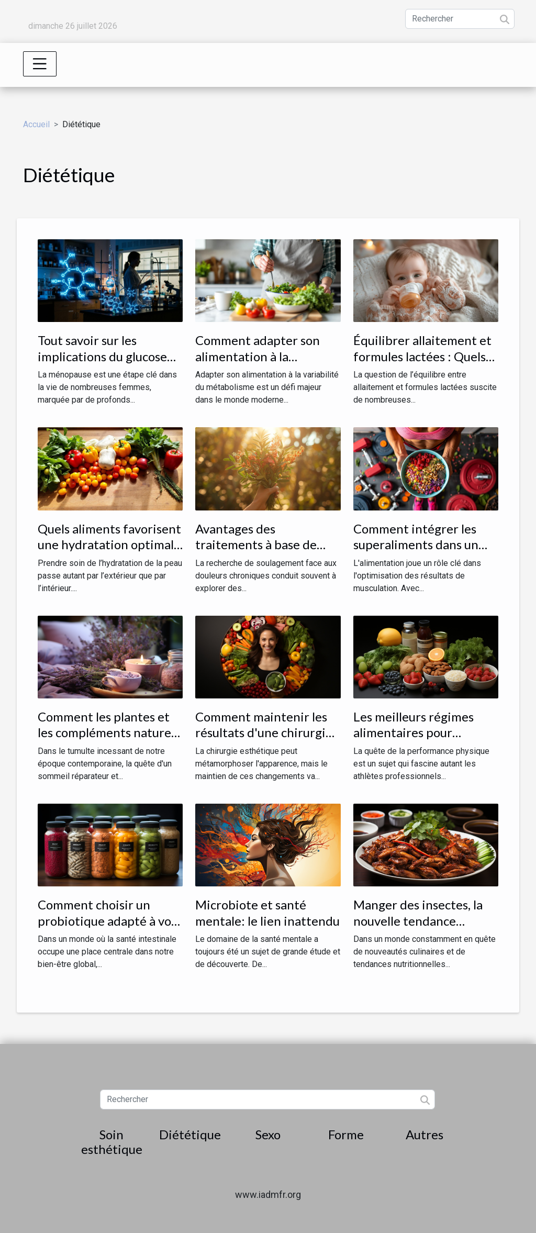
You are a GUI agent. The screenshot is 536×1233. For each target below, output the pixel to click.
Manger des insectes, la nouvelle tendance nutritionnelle (418, 920)
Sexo (268, 1134)
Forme (346, 1134)
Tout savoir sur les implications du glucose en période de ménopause (110, 356)
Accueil (36, 124)
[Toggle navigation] (40, 63)
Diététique (190, 1134)
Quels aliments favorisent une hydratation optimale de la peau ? (109, 544)
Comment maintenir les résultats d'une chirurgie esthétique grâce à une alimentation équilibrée (263, 740)
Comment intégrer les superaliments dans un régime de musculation (416, 544)
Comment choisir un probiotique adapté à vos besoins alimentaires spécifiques (107, 928)
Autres (424, 1134)
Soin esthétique (111, 1142)
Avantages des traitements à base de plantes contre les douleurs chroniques (256, 552)
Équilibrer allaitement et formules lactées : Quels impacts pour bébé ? (422, 356)
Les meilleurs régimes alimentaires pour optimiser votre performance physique (416, 740)
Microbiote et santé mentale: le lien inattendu (267, 912)
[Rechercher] (460, 19)
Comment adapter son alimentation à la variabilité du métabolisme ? (257, 363)
